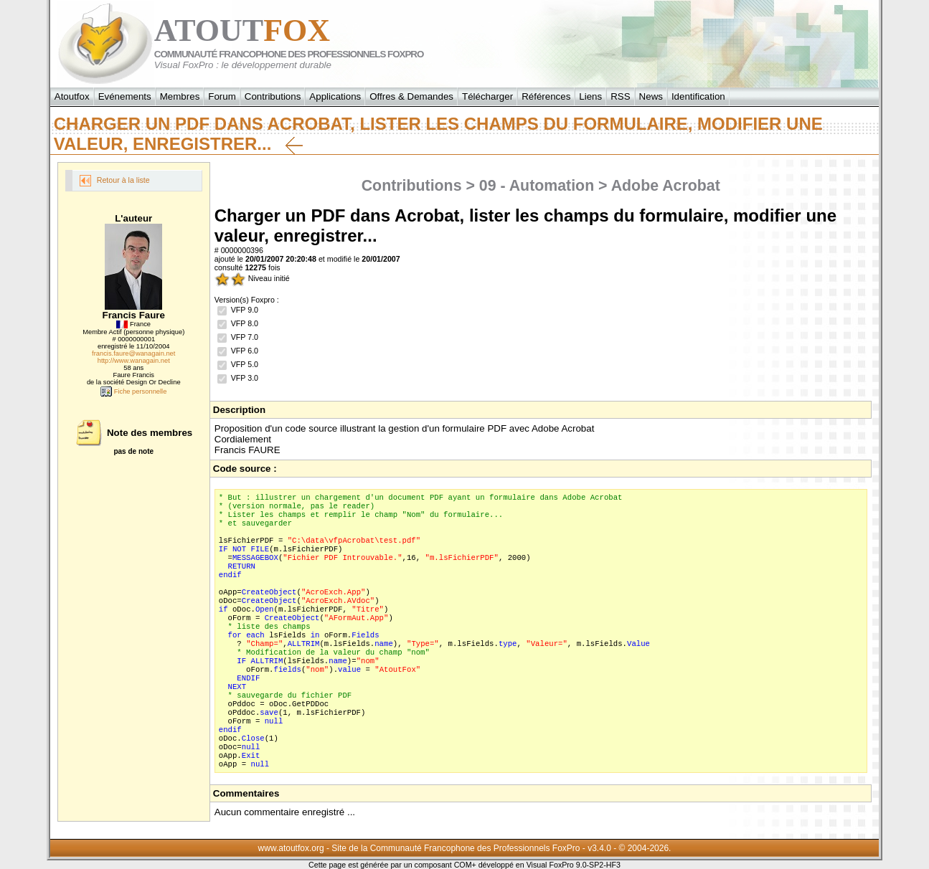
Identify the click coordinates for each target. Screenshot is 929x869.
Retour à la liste (115, 180)
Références (546, 96)
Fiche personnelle (133, 391)
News (651, 96)
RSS (620, 96)
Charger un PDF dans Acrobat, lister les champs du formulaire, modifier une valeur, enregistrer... (438, 134)
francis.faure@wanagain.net (133, 353)
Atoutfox (72, 96)
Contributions (273, 96)
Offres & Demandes (411, 96)
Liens (590, 96)
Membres (180, 96)
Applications (335, 96)
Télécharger (487, 96)
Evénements (124, 96)
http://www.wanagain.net (134, 360)
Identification (698, 96)
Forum (222, 96)
